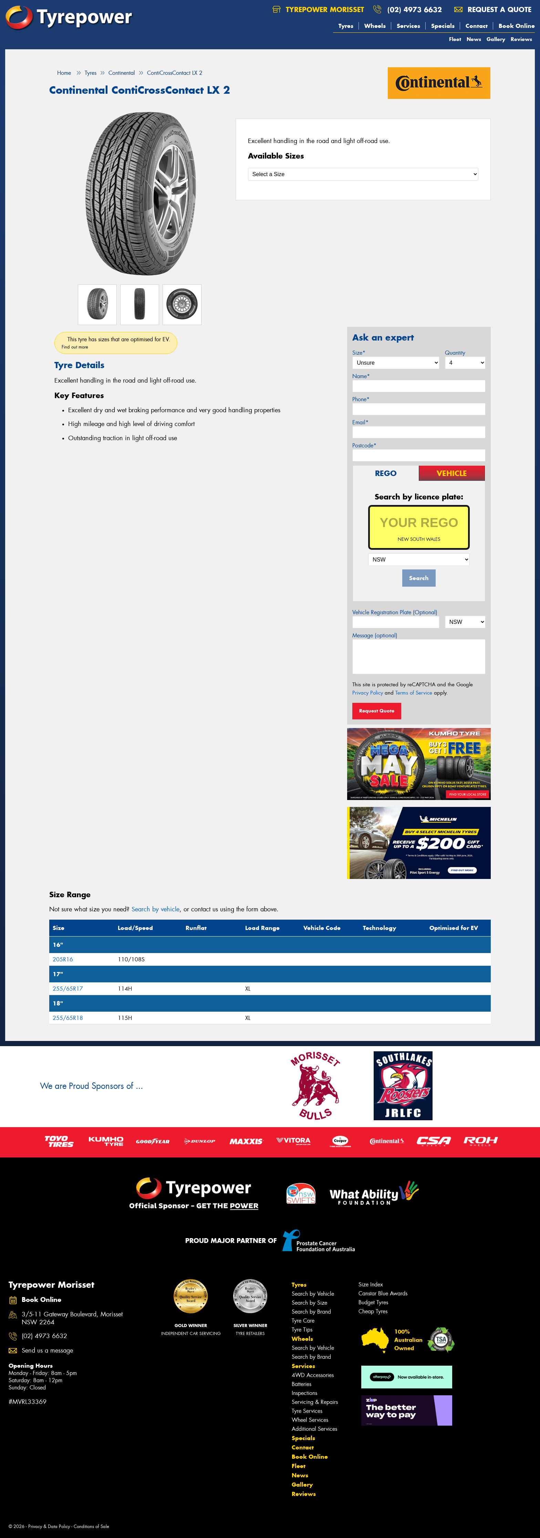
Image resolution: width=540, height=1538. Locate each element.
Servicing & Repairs (315, 1402)
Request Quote (376, 711)
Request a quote (492, 9)
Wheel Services (310, 1420)
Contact (477, 26)
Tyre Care (303, 1320)
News (474, 39)
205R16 (63, 959)
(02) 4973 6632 (414, 9)
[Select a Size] (363, 174)
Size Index (371, 1284)
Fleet (455, 39)
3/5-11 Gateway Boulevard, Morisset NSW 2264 (72, 1318)
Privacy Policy (367, 692)
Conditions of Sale (91, 1526)
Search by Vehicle (313, 1293)
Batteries (301, 1384)
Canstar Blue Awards (383, 1293)
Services (408, 26)
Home (60, 73)
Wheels (375, 26)
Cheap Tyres (373, 1311)
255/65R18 (68, 1018)
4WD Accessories (313, 1375)
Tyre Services (307, 1411)
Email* (360, 422)
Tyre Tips (302, 1329)
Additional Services (314, 1429)
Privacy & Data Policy (49, 1526)
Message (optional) (374, 635)
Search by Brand (311, 1311)
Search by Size (309, 1302)
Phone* (361, 399)
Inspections (304, 1393)
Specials (443, 26)
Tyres (346, 26)
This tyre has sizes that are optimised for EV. (116, 343)
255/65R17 (68, 988)
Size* (358, 352)
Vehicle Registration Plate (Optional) (394, 612)
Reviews (521, 39)
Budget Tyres (373, 1302)
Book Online (517, 26)
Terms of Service (413, 692)
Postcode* (364, 445)
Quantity (455, 352)
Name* (361, 376)
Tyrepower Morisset (318, 9)
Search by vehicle (155, 909)
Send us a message (47, 1351)
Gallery (496, 39)
